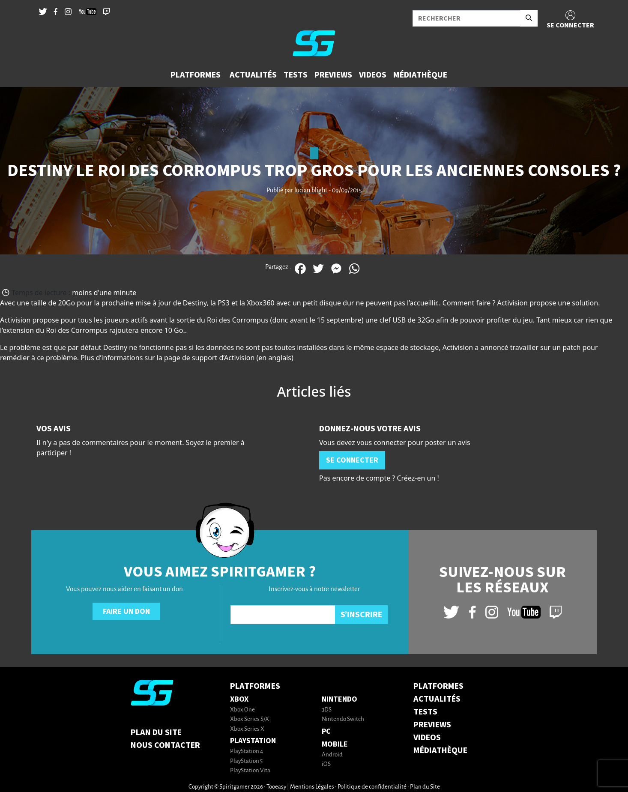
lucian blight (310, 190)
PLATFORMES (438, 686)
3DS (327, 710)
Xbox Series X (247, 729)
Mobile (335, 744)
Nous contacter (165, 745)
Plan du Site (156, 732)
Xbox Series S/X (249, 719)
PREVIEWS (432, 725)
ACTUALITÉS (437, 699)
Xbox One (242, 710)
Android (332, 755)
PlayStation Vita (250, 771)
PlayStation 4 (246, 751)
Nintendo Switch (343, 719)
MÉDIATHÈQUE (440, 750)
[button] (196, 75)
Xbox (239, 699)
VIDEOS (427, 738)
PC (326, 731)
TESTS (425, 712)
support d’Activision (223, 357)
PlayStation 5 (246, 761)
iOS (326, 764)
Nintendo (339, 699)
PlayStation (253, 740)
